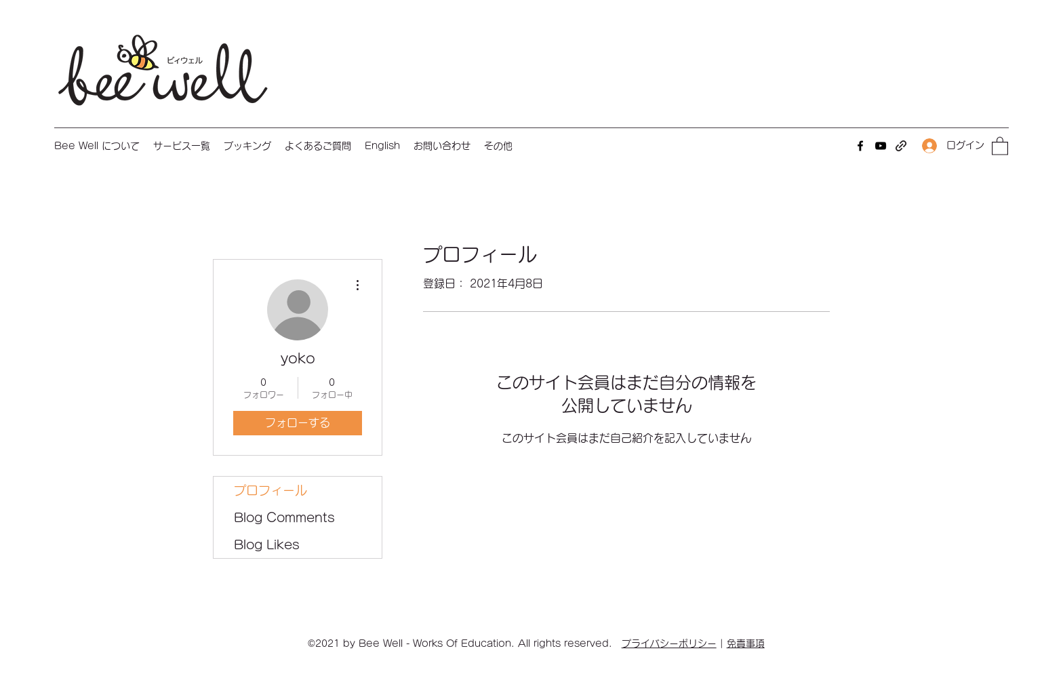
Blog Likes (267, 544)
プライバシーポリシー (669, 643)
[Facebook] (860, 146)
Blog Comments (284, 517)
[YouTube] (880, 146)
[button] (181, 146)
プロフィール (270, 490)
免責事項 (746, 643)
